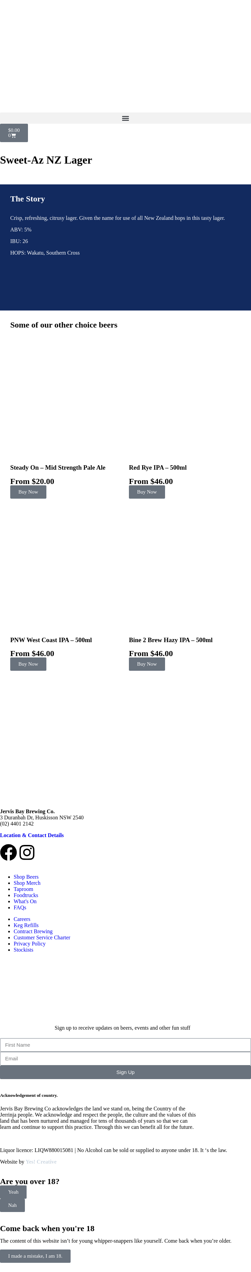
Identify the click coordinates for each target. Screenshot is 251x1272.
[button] (125, 118)
